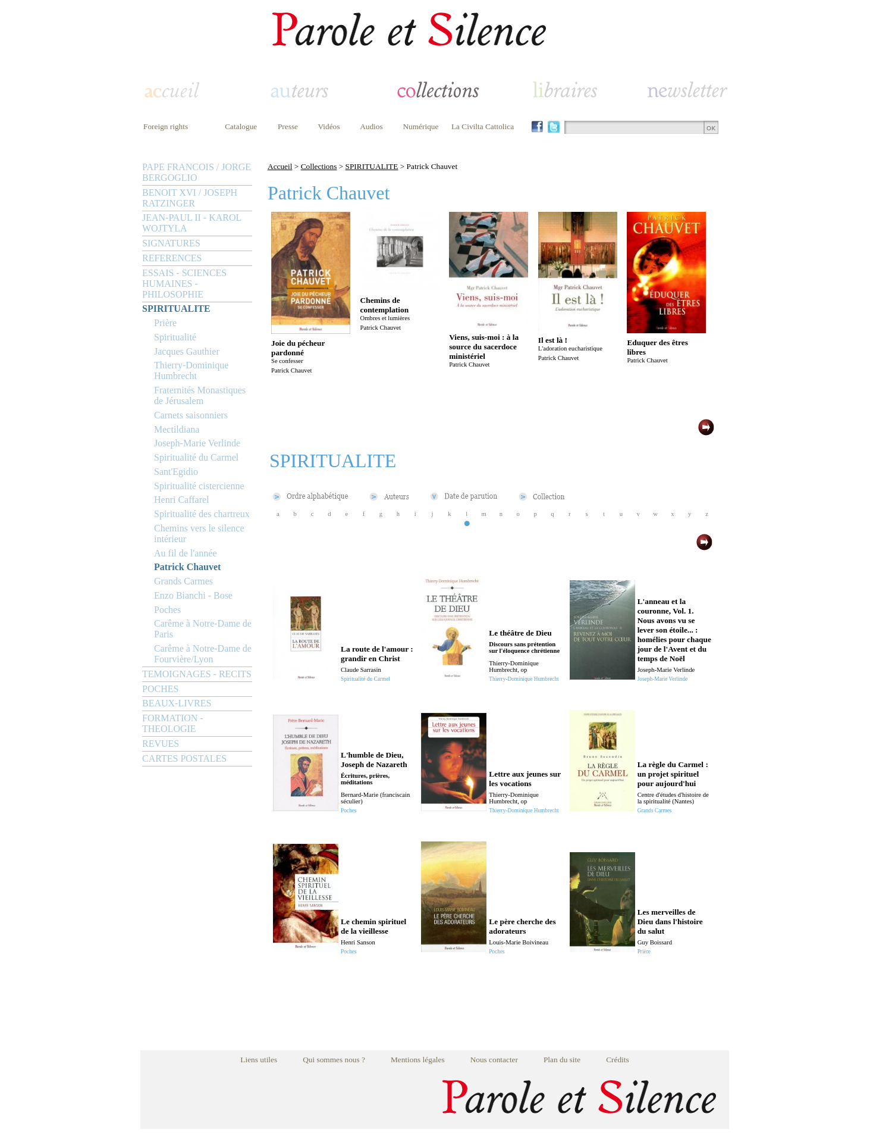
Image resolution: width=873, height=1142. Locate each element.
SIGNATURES (171, 243)
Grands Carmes (183, 581)
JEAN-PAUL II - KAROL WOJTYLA (191, 222)
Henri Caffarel (181, 500)
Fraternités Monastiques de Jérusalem (200, 395)
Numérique (420, 126)
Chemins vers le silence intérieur (199, 533)
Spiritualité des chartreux (202, 514)
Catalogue (241, 126)
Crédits (617, 1059)
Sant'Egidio (176, 472)
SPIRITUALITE (176, 309)
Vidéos (329, 126)
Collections (319, 166)
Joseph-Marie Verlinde (197, 443)
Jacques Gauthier (186, 351)
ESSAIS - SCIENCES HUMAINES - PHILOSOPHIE (184, 283)
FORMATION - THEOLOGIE (172, 723)
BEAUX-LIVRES (176, 703)
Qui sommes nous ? (334, 1059)
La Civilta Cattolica (482, 126)
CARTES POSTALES (184, 758)
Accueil (280, 166)
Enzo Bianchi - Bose (193, 595)
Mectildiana (176, 429)
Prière (165, 323)
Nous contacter (494, 1059)
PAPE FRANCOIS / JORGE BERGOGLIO (196, 172)
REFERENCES (172, 258)
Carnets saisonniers (191, 415)
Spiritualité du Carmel (196, 457)
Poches (167, 610)
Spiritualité (175, 337)
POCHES (160, 689)
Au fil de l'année (185, 553)
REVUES (160, 744)
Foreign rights (165, 126)
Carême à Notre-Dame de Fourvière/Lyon (203, 653)
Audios (371, 126)
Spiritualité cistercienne (199, 486)
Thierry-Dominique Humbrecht (191, 370)
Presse (288, 126)
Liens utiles (258, 1059)
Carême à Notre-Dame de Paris (203, 628)
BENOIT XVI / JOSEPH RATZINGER (189, 197)
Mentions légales (418, 1059)
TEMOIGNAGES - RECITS (197, 674)
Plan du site (562, 1059)
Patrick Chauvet (187, 567)
